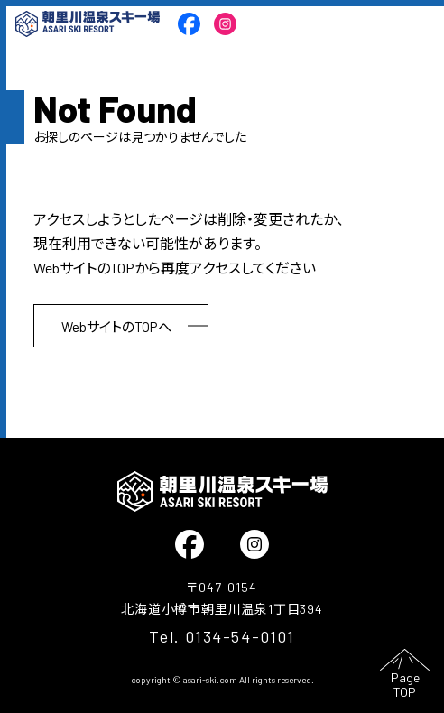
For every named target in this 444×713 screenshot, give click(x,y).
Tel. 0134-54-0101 (221, 636)
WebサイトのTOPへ (116, 327)
